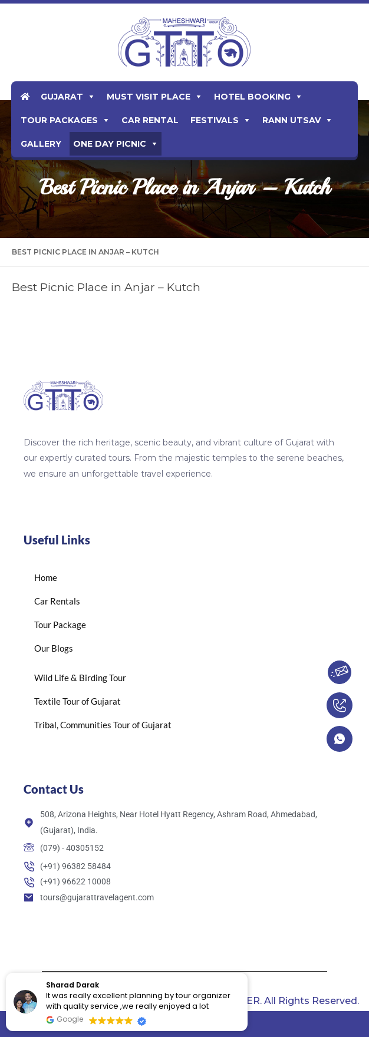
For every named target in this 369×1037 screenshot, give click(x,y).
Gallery (41, 143)
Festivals (214, 120)
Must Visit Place (148, 96)
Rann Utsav (291, 120)
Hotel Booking (252, 96)
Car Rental (150, 120)
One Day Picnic (109, 143)
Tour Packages (59, 120)
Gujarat (62, 96)
